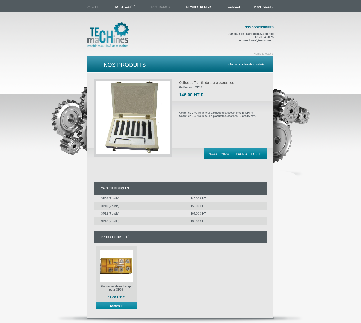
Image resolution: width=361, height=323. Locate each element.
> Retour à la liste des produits (245, 64)
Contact (234, 6)
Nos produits (160, 6)
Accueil (112, 37)
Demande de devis (198, 6)
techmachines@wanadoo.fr (256, 40)
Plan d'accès (263, 6)
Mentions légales (263, 53)
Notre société (125, 6)
